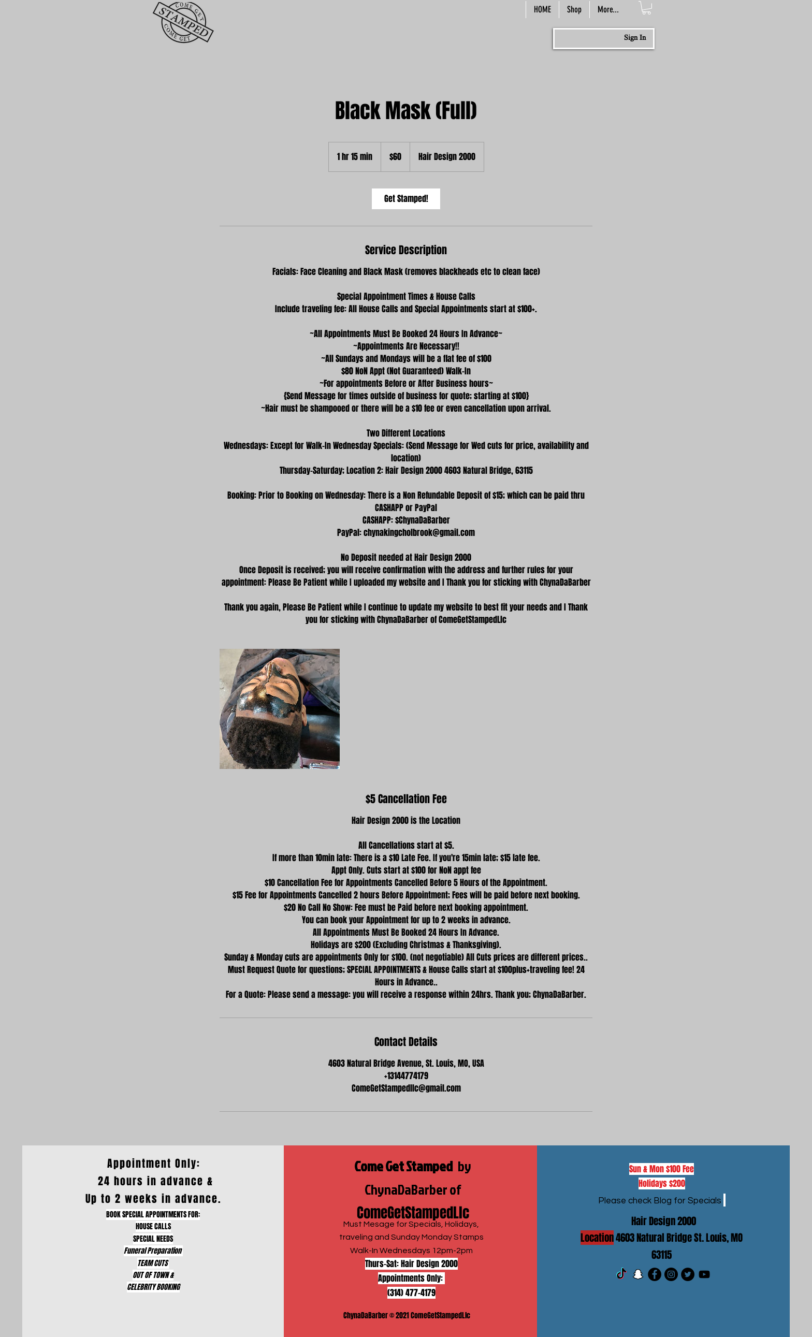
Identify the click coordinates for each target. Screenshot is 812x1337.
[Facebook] (654, 1274)
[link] (406, 198)
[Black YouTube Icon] (704, 1274)
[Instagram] (671, 1274)
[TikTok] (621, 1274)
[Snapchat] (638, 1274)
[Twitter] (687, 1274)
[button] (647, 7)
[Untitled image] (280, 709)
